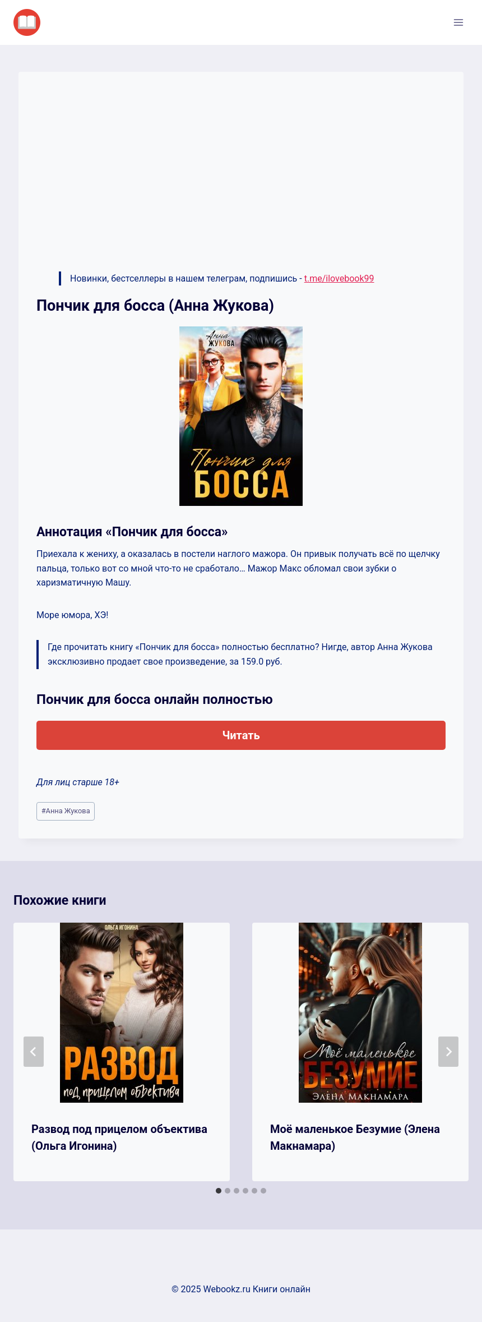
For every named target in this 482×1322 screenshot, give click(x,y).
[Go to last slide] (34, 1052)
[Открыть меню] (458, 22)
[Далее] (448, 1052)
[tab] (218, 1191)
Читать (240, 735)
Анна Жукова (65, 811)
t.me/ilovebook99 (339, 278)
